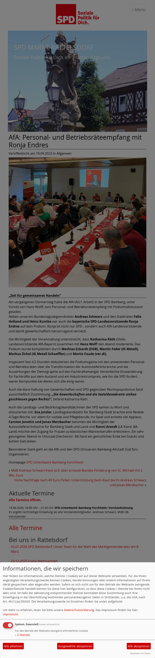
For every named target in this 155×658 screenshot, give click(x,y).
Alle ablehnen (13, 646)
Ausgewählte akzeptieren (75, 646)
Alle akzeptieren (139, 646)
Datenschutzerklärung (79, 610)
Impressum (10, 614)
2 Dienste (22, 635)
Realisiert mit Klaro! (140, 653)
